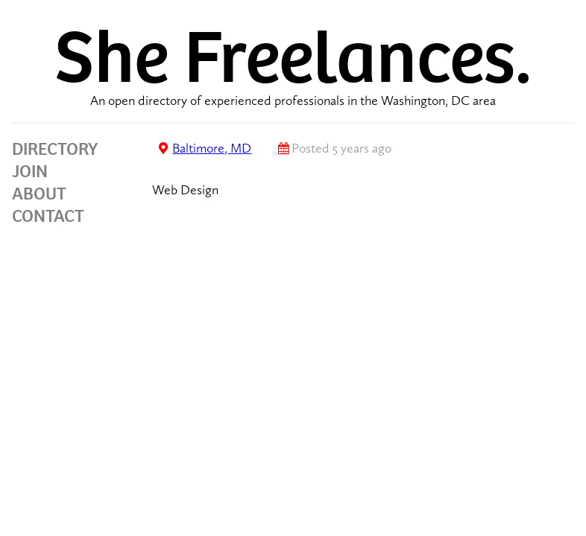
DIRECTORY (55, 149)
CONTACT (48, 216)
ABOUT (39, 193)
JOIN (30, 171)
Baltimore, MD (211, 148)
